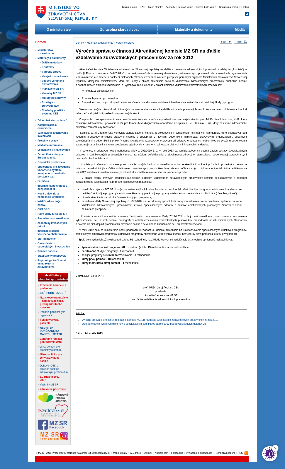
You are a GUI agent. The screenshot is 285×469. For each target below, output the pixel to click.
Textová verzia (185, 7)
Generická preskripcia (51, 162)
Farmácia (43, 181)
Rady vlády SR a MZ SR (52, 213)
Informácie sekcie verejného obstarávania (52, 232)
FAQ (143, 7)
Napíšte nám (161, 453)
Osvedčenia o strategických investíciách (53, 245)
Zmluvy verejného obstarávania (53, 82)
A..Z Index (135, 453)
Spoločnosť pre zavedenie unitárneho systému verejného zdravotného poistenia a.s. (53, 171)
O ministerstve (58, 29)
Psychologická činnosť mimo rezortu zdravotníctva (51, 263)
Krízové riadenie (47, 251)
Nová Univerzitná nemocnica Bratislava (50, 195)
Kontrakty (48, 67)
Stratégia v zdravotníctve (50, 104)
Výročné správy (51, 71)
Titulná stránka (129, 7)
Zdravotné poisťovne (53, 389)
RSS (240, 453)
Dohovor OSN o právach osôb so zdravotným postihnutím (54, 369)
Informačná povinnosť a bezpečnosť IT (52, 187)
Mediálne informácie (50, 145)
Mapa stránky (155, 7)
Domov (80, 42)
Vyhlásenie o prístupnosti (199, 453)
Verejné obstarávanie (55, 76)
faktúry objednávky (54, 97)
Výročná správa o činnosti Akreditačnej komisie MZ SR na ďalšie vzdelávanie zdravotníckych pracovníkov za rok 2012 (150, 319)
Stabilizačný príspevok (51, 255)
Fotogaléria (177, 453)
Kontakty (170, 7)
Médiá (240, 29)
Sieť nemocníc (46, 238)
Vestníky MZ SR (51, 93)
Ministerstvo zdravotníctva (45, 52)
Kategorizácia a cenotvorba (47, 126)
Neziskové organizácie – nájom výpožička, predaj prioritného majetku (54, 302)
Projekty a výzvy (47, 140)
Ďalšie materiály (52, 62)
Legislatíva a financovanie (53, 149)
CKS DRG (43, 209)
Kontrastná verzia (228, 7)
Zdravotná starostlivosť (119, 29)
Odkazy (148, 453)
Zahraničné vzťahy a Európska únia (50, 156)
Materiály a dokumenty (194, 29)
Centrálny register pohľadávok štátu (51, 340)
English (245, 7)
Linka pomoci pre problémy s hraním (50, 348)
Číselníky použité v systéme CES (53, 112)
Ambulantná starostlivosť (53, 218)
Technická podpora (225, 453)
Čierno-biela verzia (206, 7)
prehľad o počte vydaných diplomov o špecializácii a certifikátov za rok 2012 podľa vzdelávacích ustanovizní (144, 323)
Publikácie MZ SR (53, 88)
